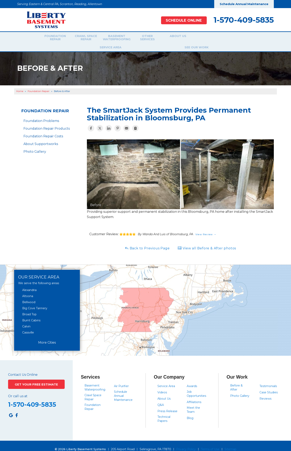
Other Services (145, 38)
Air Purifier (121, 379)
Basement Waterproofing (114, 38)
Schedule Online (182, 20)
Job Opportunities (196, 387)
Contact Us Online (23, 367)
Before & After (236, 380)
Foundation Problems (41, 114)
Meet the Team (193, 403)
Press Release (167, 404)
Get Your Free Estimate (36, 378)
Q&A (160, 398)
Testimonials (268, 379)
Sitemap (230, 442)
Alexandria (29, 283)
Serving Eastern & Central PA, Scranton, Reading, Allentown (59, 4)
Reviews (265, 392)
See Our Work (234, 38)
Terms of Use (210, 442)
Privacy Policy (186, 442)
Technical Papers (163, 412)
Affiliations (194, 395)
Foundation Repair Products (46, 122)
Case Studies (268, 385)
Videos (162, 385)
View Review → (205, 227)
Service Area (205, 38)
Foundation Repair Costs (43, 129)
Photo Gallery (34, 145)
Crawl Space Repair (83, 38)
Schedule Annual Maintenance (244, 4)
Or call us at (17, 392)
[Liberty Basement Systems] (43, 19)
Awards (192, 379)
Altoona (27, 289)
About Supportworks (40, 137)
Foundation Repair (52, 38)
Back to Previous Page (147, 241)
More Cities (47, 336)
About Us (175, 38)
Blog (190, 411)
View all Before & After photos (207, 241)
